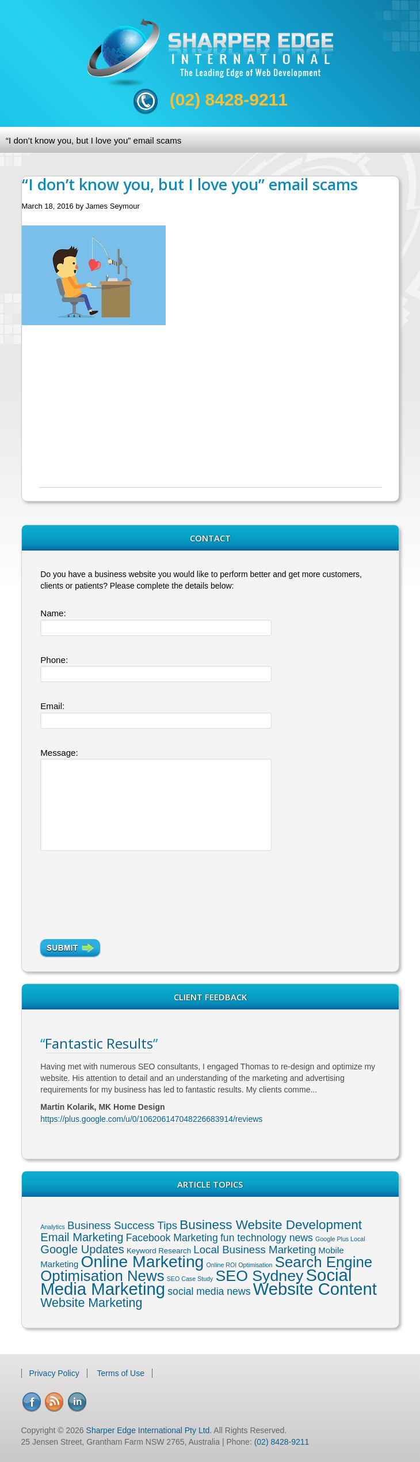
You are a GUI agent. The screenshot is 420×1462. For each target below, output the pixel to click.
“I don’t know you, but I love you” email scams (93, 140)
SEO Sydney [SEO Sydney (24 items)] (260, 1275)
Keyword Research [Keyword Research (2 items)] (159, 1250)
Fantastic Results (99, 1043)
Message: (59, 753)
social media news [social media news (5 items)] (208, 1291)
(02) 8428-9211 (229, 99)
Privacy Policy (54, 1373)
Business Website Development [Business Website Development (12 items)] (271, 1225)
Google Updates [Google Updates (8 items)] (82, 1249)
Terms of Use (120, 1373)
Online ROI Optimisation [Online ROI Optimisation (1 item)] (240, 1264)
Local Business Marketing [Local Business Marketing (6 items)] (254, 1250)
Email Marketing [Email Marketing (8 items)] (81, 1237)
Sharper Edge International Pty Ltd (148, 1430)
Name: (53, 613)
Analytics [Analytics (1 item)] (52, 1226)
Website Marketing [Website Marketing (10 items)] (91, 1303)
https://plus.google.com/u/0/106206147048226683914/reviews (151, 1119)
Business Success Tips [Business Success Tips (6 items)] (122, 1225)
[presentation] (127, 893)
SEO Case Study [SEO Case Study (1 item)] (190, 1278)
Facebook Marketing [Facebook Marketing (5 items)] (172, 1238)
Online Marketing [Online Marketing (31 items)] (142, 1261)
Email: (52, 706)
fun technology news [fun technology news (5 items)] (266, 1238)
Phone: (54, 660)
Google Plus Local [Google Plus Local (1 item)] (340, 1238)
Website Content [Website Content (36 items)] (315, 1289)
